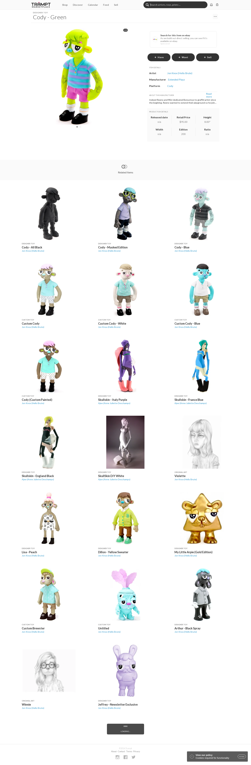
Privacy (136, 751)
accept (241, 756)
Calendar (93, 4)
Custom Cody (31, 323)
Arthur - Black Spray (187, 628)
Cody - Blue (181, 247)
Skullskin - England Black (38, 476)
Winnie (26, 704)
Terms (129, 751)
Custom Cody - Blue (187, 323)
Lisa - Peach (29, 552)
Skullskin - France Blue (188, 399)
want (183, 57)
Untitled (103, 628)
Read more (209, 95)
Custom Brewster (33, 628)
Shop (65, 4)
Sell (116, 4)
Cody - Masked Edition (113, 247)
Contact (121, 751)
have (159, 57)
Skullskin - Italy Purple (112, 399)
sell (208, 57)
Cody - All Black (32, 247)
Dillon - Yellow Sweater (113, 552)
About (114, 751)
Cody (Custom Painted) (37, 399)
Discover (78, 4)
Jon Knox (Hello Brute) (33, 250)
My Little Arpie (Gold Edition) (193, 552)
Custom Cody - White (112, 323)
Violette (180, 476)
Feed (106, 4)
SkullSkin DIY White (111, 476)
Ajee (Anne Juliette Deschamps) (114, 403)
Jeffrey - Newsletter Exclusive (118, 704)
